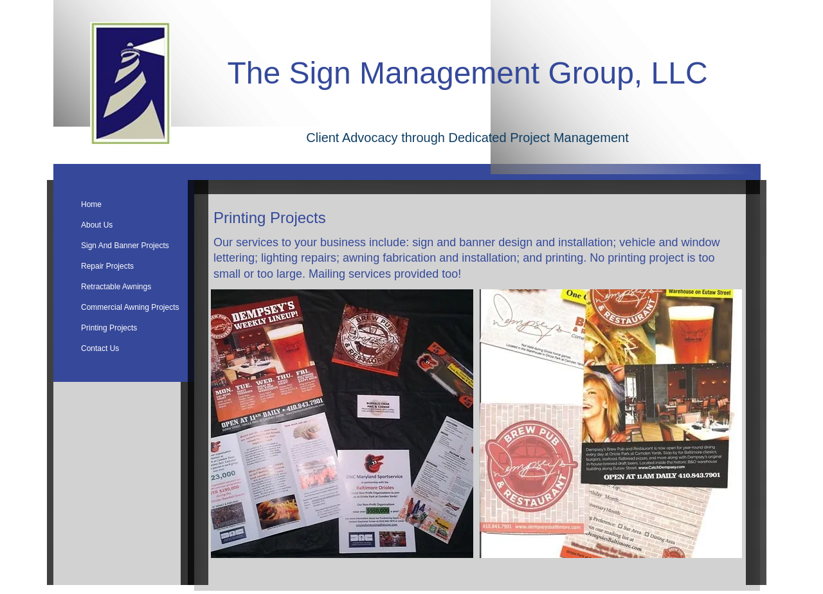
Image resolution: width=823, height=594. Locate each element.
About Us (97, 225)
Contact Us (100, 348)
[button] (342, 423)
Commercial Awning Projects (130, 307)
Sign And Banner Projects (125, 245)
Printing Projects (109, 327)
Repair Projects (107, 266)
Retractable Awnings (116, 286)
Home (91, 204)
